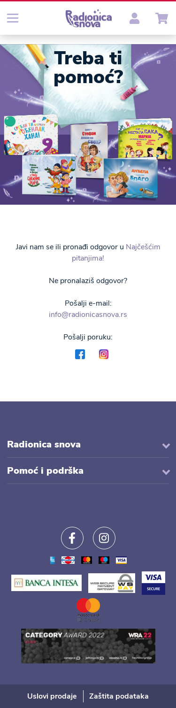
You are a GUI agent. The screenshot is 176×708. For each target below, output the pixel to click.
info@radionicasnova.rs (88, 314)
